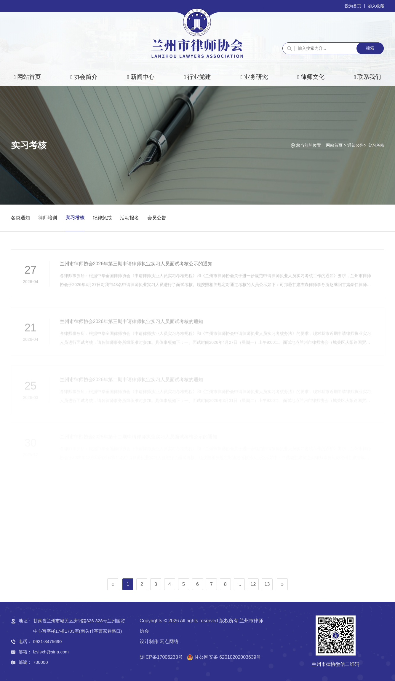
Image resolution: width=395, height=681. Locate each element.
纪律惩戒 (102, 217)
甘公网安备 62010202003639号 (227, 657)
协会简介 (85, 77)
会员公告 (156, 217)
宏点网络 (169, 641)
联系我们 (369, 77)
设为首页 (353, 6)
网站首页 (29, 77)
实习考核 (376, 145)
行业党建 (199, 77)
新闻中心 (142, 77)
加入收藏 (376, 6)
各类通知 (20, 217)
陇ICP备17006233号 (161, 657)
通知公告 (355, 145)
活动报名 (129, 217)
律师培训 (47, 217)
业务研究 (256, 77)
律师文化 (312, 77)
